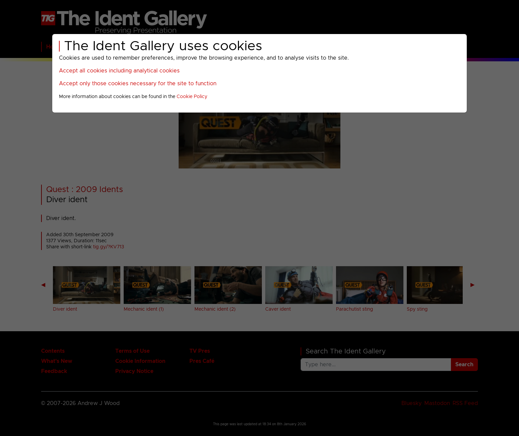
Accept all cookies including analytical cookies (119, 70)
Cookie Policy (192, 96)
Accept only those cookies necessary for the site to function (137, 83)
